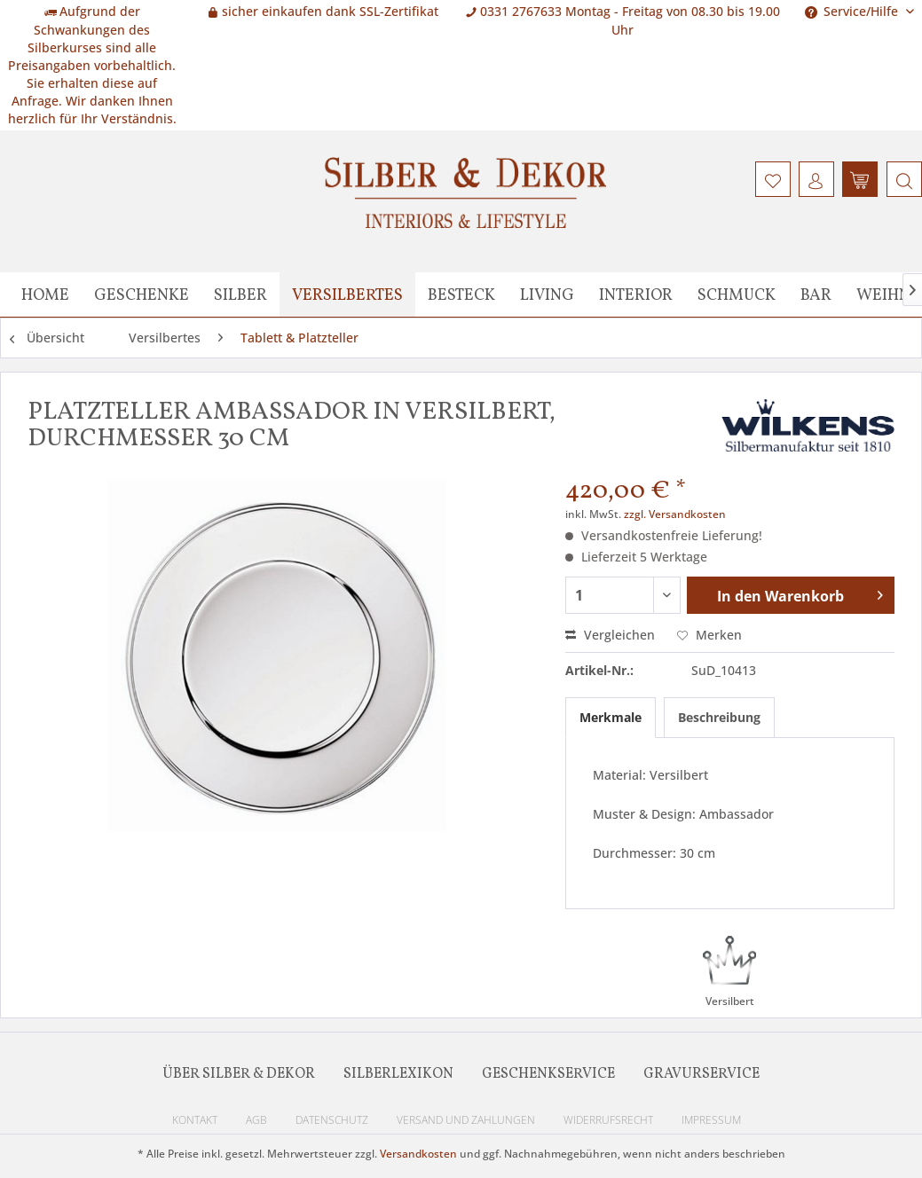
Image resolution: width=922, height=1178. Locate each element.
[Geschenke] (141, 294)
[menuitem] (902, 179)
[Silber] (240, 294)
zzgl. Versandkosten (675, 514)
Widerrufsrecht (608, 1119)
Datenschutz (332, 1119)
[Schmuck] (736, 294)
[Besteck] (461, 294)
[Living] (547, 294)
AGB (256, 1119)
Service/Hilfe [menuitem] (853, 11)
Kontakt (194, 1119)
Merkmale (610, 717)
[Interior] (636, 294)
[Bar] (816, 294)
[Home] (45, 294)
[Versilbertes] (347, 294)
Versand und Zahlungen (466, 1119)
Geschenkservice (548, 1074)
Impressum (711, 1119)
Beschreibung (719, 717)
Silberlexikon (398, 1074)
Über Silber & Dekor (238, 1074)
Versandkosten (418, 1153)
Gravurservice (701, 1074)
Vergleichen (610, 634)
